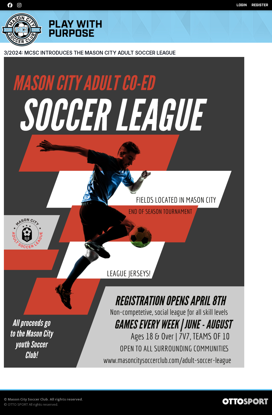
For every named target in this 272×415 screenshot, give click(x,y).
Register (260, 5)
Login (241, 5)
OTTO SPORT (18, 404)
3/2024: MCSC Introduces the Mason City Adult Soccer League (90, 53)
